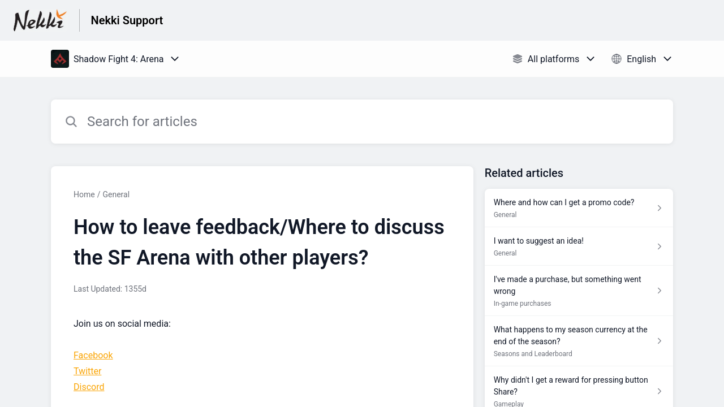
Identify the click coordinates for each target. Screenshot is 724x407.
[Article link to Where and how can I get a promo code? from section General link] (579, 208)
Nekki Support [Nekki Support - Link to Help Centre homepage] (127, 20)
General (116, 194)
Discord (89, 387)
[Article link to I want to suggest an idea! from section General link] (579, 246)
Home (84, 194)
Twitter (87, 371)
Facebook (93, 355)
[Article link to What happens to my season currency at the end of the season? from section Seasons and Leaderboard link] (579, 341)
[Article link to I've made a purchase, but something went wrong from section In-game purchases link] (579, 291)
